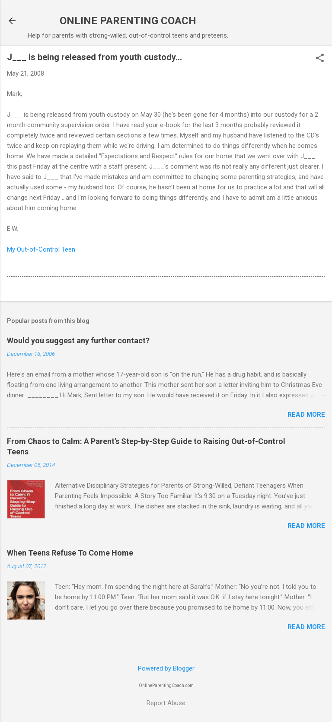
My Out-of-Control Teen (41, 249)
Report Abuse (166, 703)
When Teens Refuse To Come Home (70, 552)
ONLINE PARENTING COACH (128, 21)
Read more (306, 415)
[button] (320, 59)
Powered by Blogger (166, 668)
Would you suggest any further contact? (78, 340)
